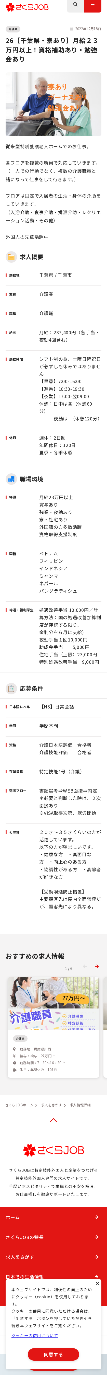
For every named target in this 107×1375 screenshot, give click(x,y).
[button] (97, 966)
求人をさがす (20, 1271)
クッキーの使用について (34, 1336)
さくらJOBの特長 (25, 1251)
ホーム (13, 1231)
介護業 (13, 29)
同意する (53, 1354)
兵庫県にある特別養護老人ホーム (48, 1047)
